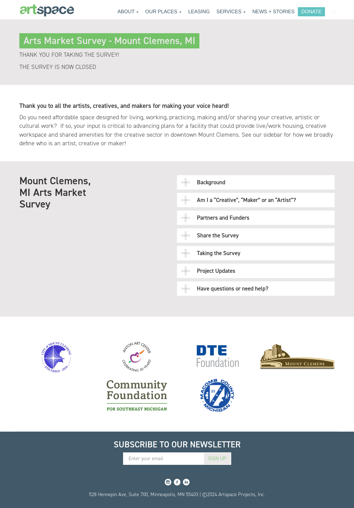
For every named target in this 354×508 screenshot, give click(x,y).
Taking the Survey (210, 253)
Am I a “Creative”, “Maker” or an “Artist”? (238, 200)
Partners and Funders (215, 217)
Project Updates (208, 270)
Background (203, 182)
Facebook (177, 482)
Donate (311, 11)
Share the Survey (210, 235)
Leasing (199, 11)
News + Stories (273, 11)
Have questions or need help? (224, 288)
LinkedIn (186, 482)
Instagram (168, 482)
